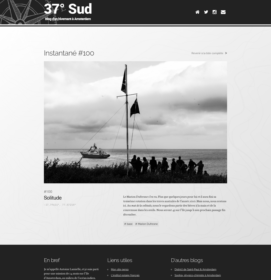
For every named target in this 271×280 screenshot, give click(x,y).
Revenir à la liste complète (207, 53)
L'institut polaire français (125, 275)
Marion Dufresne (148, 224)
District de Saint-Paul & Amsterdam (195, 269)
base (130, 224)
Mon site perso (120, 269)
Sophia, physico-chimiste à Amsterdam (198, 275)
